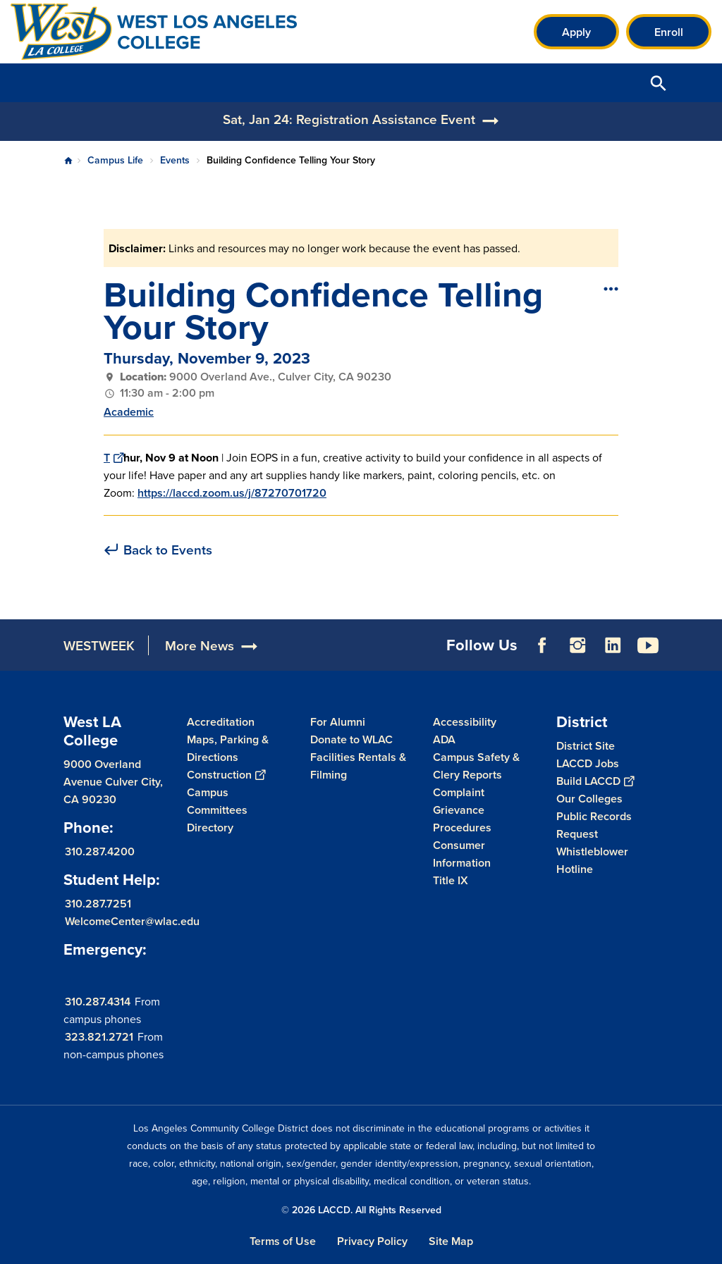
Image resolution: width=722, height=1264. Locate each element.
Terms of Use (283, 1241)
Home (68, 161)
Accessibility (464, 722)
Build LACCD (595, 781)
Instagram (577, 645)
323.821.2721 (99, 1036)
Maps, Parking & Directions (228, 748)
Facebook (542, 645)
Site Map (451, 1241)
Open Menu (693, 82)
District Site (585, 746)
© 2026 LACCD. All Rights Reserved (361, 1210)
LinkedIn (612, 645)
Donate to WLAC (351, 739)
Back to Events (167, 549)
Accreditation (221, 722)
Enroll (668, 32)
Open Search (658, 82)
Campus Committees (217, 801)
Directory (210, 827)
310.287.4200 (100, 851)
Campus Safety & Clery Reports (476, 766)
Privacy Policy (372, 1241)
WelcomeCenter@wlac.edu (132, 920)
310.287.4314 (97, 1001)
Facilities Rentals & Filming (358, 766)
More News (199, 645)
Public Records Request (594, 825)
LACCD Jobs (587, 763)
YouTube (648, 645)
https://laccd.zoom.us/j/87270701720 (231, 493)
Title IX (450, 880)
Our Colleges (589, 799)
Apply (576, 32)
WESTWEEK (99, 645)
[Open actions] (610, 288)
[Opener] (708, 640)
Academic (129, 412)
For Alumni (337, 722)
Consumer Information (462, 854)
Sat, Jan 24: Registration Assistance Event (349, 119)
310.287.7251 (98, 903)
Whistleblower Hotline (592, 860)
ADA (444, 739)
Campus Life (115, 160)
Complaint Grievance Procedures (462, 810)
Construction (226, 775)
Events (175, 160)
